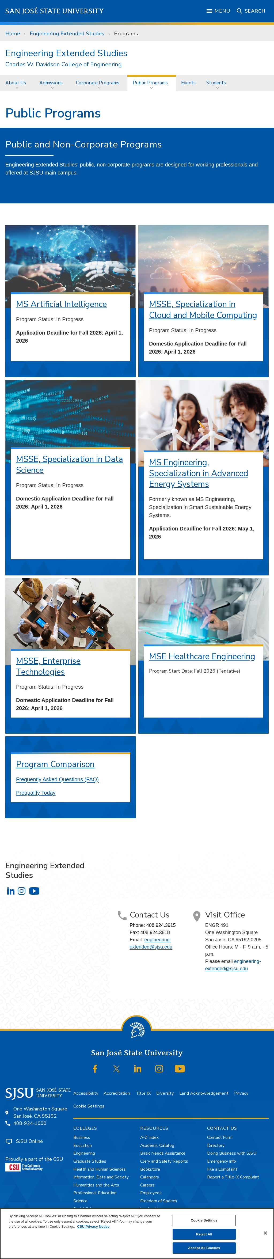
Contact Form (220, 1137)
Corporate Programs (97, 82)
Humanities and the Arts (96, 1185)
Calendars (149, 1177)
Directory (215, 1145)
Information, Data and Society (101, 1177)
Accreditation (117, 1093)
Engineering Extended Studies (67, 33)
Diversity (165, 1093)
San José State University (54, 11)
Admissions (51, 82)
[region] (137, 1233)
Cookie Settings (88, 1106)
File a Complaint (222, 1169)
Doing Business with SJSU (231, 1153)
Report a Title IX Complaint (233, 1177)
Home (12, 33)
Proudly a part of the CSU (34, 1163)
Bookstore (150, 1169)
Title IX (143, 1093)
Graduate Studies (89, 1161)
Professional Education (94, 1193)
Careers (147, 1185)
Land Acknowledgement (204, 1093)
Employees (151, 1193)
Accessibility (85, 1093)
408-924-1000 (30, 1123)
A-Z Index (149, 1137)
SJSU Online (29, 1141)
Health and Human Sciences (99, 1169)
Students (216, 82)
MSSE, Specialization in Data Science (69, 464)
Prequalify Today (36, 793)
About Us (15, 82)
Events (188, 82)
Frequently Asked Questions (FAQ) (57, 779)
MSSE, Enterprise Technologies (48, 666)
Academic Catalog (157, 1145)
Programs (126, 33)
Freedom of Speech (158, 1201)
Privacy (241, 1093)
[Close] (265, 1233)
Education (82, 1145)
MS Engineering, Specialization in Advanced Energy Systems (198, 473)
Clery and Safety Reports (164, 1161)
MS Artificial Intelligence (61, 304)
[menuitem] (17, 83)
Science (80, 1201)
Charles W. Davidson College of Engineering (63, 65)
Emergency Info (221, 1161)
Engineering (84, 1153)
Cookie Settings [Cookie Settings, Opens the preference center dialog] (204, 1220)
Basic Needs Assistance (162, 1153)
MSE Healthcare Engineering (202, 656)
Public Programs (150, 82)
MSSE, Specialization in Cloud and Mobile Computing (203, 309)
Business (81, 1137)
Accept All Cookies (204, 1248)
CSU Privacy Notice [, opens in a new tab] (93, 1226)
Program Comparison (55, 764)
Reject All (204, 1234)
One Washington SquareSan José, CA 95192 (40, 1112)
